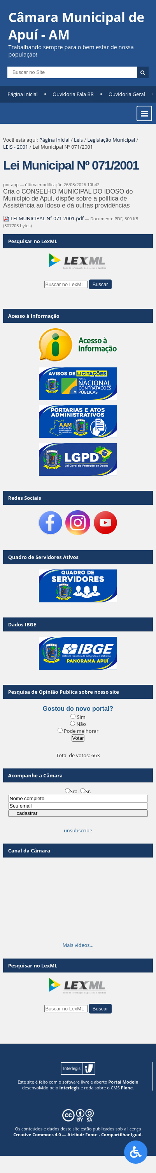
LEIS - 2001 (15, 146)
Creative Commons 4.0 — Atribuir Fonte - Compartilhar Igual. (78, 1134)
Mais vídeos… (78, 944)
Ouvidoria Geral (127, 94)
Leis (78, 139)
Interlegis (69, 1088)
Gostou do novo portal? (78, 708)
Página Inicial (22, 94)
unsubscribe (78, 830)
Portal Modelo (123, 1082)
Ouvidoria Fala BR (73, 94)
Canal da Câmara (29, 850)
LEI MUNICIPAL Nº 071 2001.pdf (44, 218)
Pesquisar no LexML (33, 241)
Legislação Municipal (111, 139)
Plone (127, 1088)
